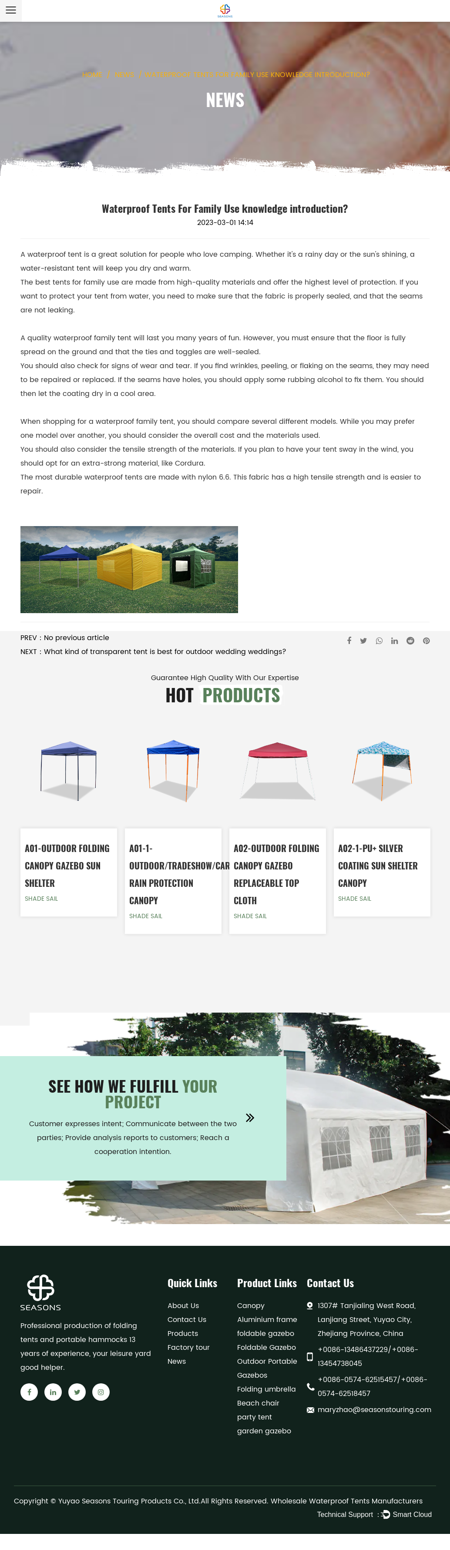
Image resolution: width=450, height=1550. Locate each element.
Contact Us (187, 1319)
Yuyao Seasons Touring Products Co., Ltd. (129, 1501)
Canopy (251, 1306)
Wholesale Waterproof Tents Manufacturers (347, 1501)
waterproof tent (54, 254)
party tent (254, 1417)
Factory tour (189, 1347)
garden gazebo (264, 1431)
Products (183, 1333)
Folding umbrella (266, 1389)
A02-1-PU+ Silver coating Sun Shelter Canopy (378, 865)
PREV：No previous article (64, 638)
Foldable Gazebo (266, 1347)
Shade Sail (41, 899)
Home (92, 75)
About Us (183, 1306)
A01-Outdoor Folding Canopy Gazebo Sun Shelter (67, 865)
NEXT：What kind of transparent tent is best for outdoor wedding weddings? (153, 652)
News (124, 75)
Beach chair (258, 1403)
